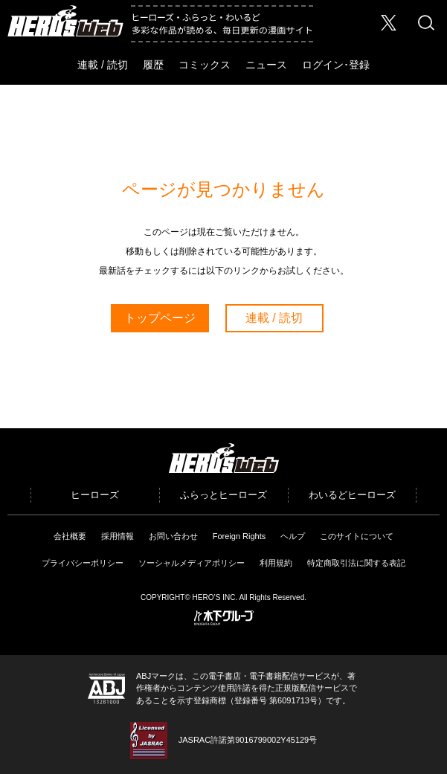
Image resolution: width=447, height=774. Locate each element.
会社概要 (70, 536)
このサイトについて (356, 536)
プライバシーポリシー (82, 562)
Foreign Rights (239, 536)
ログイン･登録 (336, 65)
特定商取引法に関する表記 (356, 562)
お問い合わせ (173, 536)
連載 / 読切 (102, 65)
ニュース (266, 65)
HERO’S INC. (215, 597)
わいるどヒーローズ (352, 494)
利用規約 (276, 562)
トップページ (160, 318)
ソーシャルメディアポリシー (191, 562)
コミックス (205, 65)
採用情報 (117, 536)
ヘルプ (292, 536)
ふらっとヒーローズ (223, 494)
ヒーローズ (95, 494)
